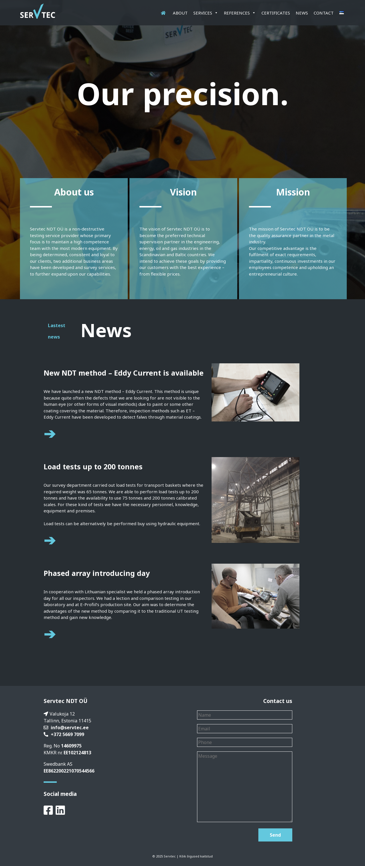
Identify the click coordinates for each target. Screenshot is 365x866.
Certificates (275, 13)
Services (205, 13)
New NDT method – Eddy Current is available (124, 373)
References (240, 13)
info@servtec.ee (70, 727)
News (302, 13)
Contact (324, 13)
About (180, 13)
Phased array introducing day (97, 573)
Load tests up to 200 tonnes (93, 466)
